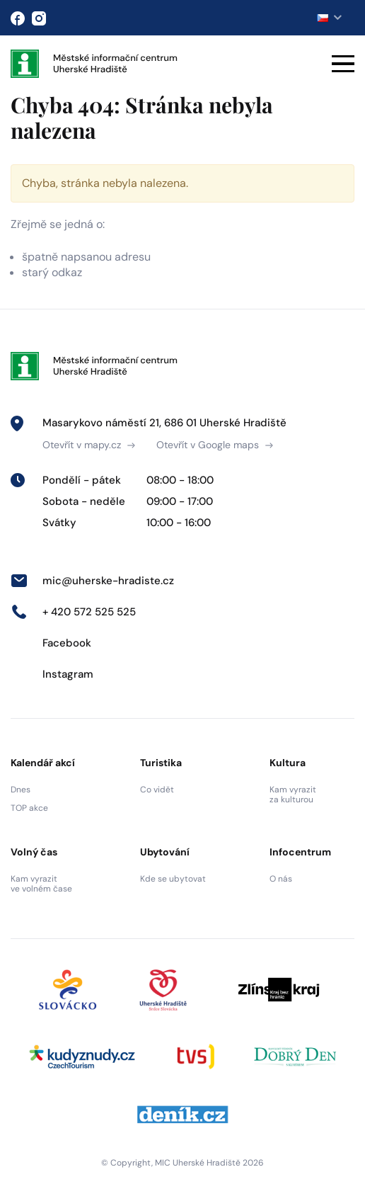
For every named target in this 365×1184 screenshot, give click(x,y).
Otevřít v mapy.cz (88, 444)
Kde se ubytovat (173, 878)
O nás (281, 878)
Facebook (51, 642)
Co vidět (157, 789)
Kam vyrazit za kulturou (293, 794)
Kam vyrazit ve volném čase (41, 883)
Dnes (20, 789)
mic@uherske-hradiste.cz (92, 580)
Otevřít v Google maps (214, 444)
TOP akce (29, 808)
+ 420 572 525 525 (73, 611)
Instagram (52, 674)
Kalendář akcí (43, 762)
